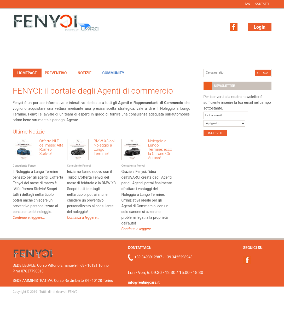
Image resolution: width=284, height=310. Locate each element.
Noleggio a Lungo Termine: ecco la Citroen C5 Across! (160, 149)
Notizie (84, 73)
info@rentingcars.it (144, 282)
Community (113, 73)
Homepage (27, 73)
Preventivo (56, 73)
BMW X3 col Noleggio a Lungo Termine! (104, 147)
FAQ (247, 3)
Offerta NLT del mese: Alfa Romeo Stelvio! (51, 147)
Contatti (262, 3)
